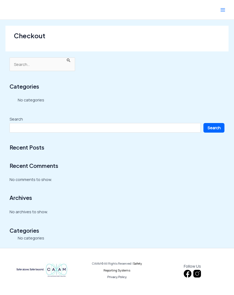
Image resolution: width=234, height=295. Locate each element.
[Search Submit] (69, 59)
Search (16, 119)
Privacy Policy (117, 277)
